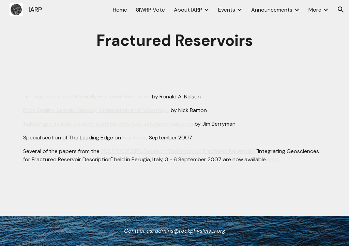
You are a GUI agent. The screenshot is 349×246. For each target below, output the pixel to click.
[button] (341, 9)
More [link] (314, 9)
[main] (174, 40)
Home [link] (120, 9)
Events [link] (226, 9)
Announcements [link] (271, 9)
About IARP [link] (188, 9)
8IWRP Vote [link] (150, 9)
